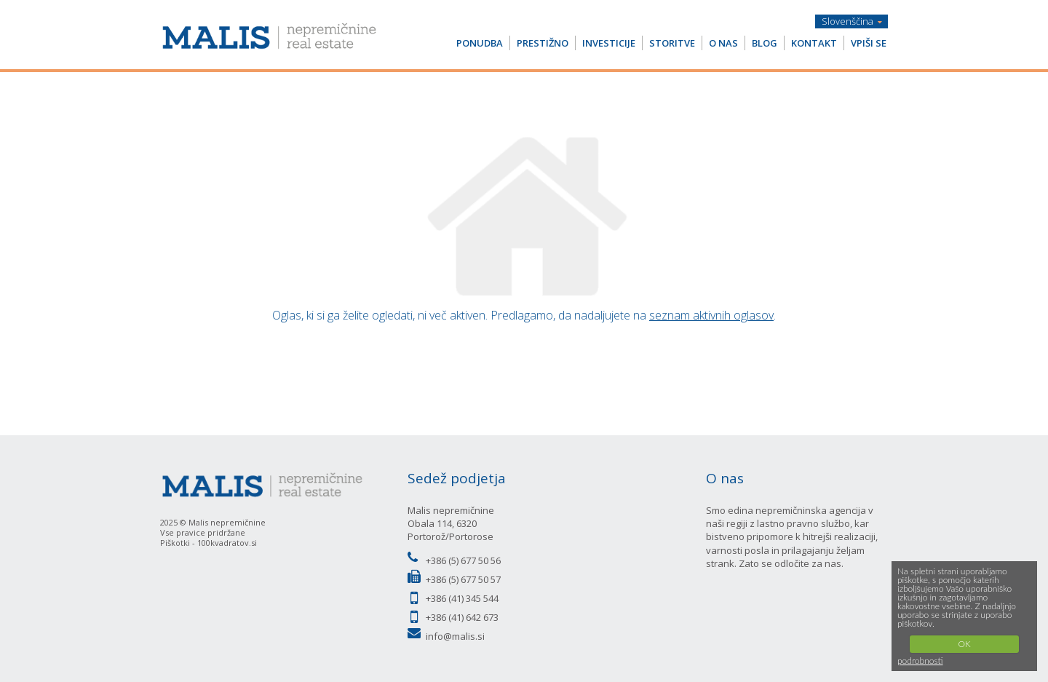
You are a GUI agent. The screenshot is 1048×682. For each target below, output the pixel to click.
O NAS (723, 42)
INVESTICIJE (608, 42)
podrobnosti (920, 660)
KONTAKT (814, 42)
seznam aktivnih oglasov (711, 315)
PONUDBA (479, 42)
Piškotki (175, 542)
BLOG (764, 42)
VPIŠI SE (868, 42)
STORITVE (672, 42)
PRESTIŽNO (542, 42)
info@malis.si (455, 636)
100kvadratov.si (227, 542)
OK (964, 643)
